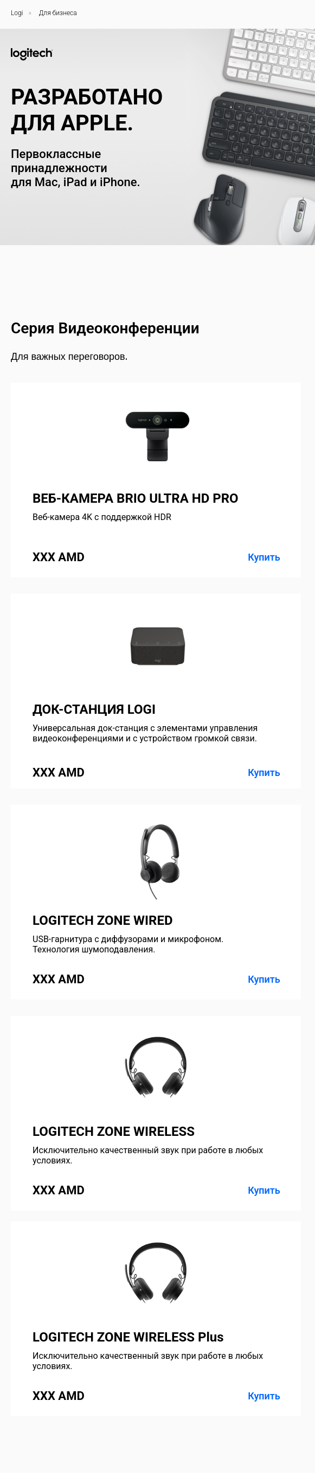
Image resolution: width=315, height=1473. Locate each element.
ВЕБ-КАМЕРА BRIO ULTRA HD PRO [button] (136, 498)
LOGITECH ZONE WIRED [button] (103, 920)
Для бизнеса (58, 13)
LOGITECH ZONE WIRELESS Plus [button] (128, 1337)
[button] (156, 691)
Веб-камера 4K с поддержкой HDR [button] (102, 517)
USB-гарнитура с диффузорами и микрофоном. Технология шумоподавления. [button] (128, 944)
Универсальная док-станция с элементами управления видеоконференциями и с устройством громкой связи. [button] (145, 733)
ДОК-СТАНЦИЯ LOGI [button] (94, 709)
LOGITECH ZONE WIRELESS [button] (114, 1131)
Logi (17, 13)
